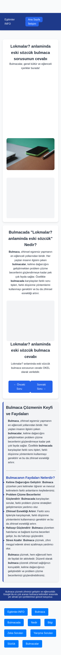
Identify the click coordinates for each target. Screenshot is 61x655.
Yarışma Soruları (43, 633)
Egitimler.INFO (15, 611)
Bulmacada (13, 622)
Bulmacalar (32, 643)
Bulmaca (40, 611)
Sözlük (11, 643)
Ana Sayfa (34, 19)
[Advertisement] (30, 104)
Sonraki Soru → (41, 386)
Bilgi (50, 622)
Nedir (34, 622)
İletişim (32, 23)
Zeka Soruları (15, 633)
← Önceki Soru (19, 386)
